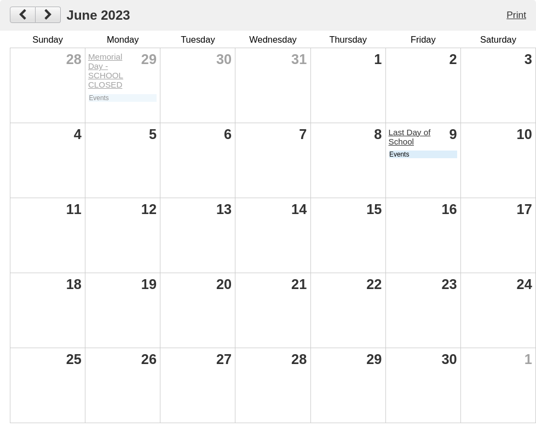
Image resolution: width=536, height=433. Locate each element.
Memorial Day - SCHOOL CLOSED (105, 70)
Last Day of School (410, 137)
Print (516, 14)
